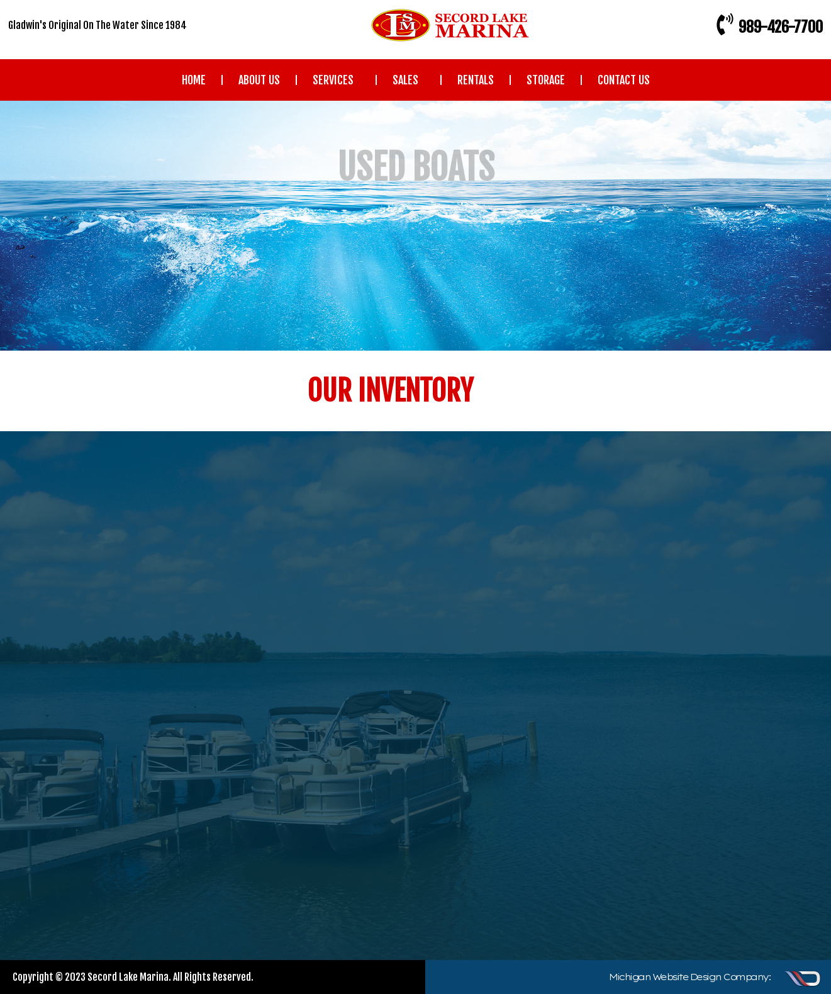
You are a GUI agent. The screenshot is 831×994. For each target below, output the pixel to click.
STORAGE (546, 80)
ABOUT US (259, 80)
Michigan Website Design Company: (689, 977)
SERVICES (336, 80)
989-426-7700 (781, 27)
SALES (409, 80)
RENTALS (475, 80)
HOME (194, 80)
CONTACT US (624, 80)
